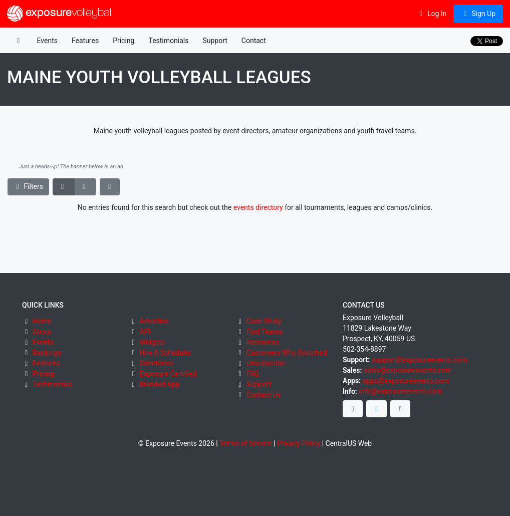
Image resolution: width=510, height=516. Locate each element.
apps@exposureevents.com (406, 381)
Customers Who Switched (286, 353)
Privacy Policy (298, 443)
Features (85, 41)
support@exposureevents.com (419, 360)
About (42, 332)
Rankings (47, 353)
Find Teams (264, 332)
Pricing (123, 41)
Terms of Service (245, 443)
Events (47, 41)
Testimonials (168, 41)
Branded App (159, 384)
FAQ (252, 374)
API (144, 332)
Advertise (154, 321)
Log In (431, 14)
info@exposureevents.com (400, 391)
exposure (60, 14)
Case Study (264, 321)
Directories (156, 363)
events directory (258, 207)
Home (42, 321)
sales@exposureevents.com (407, 370)
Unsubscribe (266, 363)
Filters (29, 186)
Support (214, 41)
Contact (253, 41)
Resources (263, 342)
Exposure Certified (167, 374)
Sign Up (478, 14)
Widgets (152, 342)
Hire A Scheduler (165, 353)
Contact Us (263, 395)
